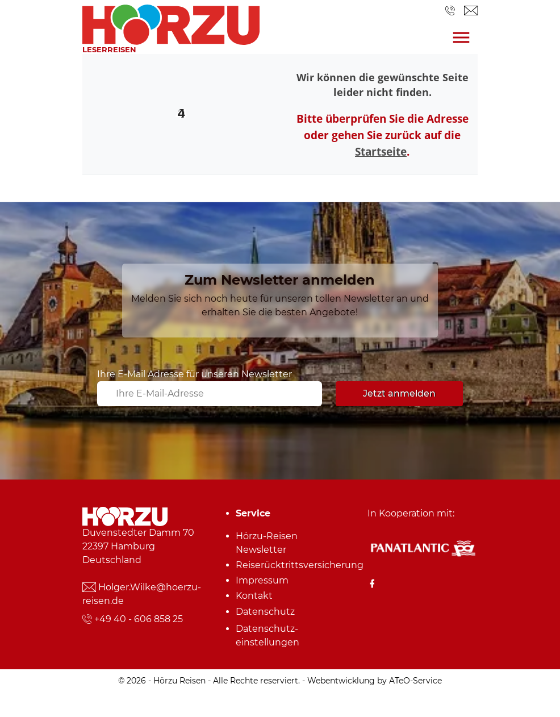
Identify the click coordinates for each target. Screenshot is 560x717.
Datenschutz (265, 611)
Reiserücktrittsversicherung (284, 565)
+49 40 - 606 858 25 (138, 619)
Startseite (381, 151)
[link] (171, 21)
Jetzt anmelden (399, 393)
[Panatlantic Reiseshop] (422, 547)
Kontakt (254, 595)
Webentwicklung (341, 681)
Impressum (262, 580)
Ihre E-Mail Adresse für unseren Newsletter (194, 374)
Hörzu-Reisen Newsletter (267, 543)
